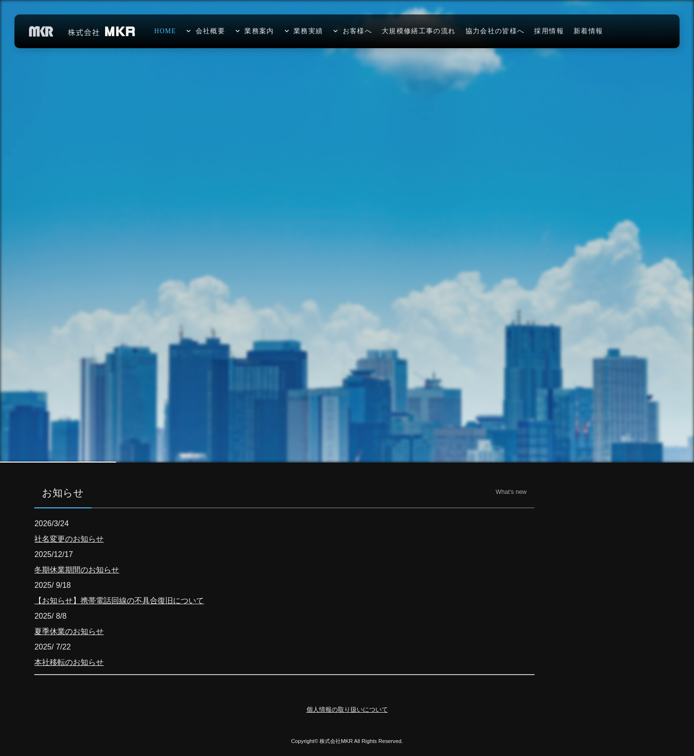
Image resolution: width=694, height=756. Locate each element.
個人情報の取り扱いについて (347, 709)
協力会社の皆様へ (495, 30)
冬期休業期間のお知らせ (76, 570)
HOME (165, 30)
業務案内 (259, 30)
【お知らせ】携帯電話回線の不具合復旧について (119, 601)
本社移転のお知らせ (69, 662)
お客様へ (357, 30)
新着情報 (588, 30)
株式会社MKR (336, 741)
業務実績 (308, 30)
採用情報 (548, 30)
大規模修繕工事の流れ (419, 30)
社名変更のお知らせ (69, 539)
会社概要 (210, 30)
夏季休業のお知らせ (69, 631)
